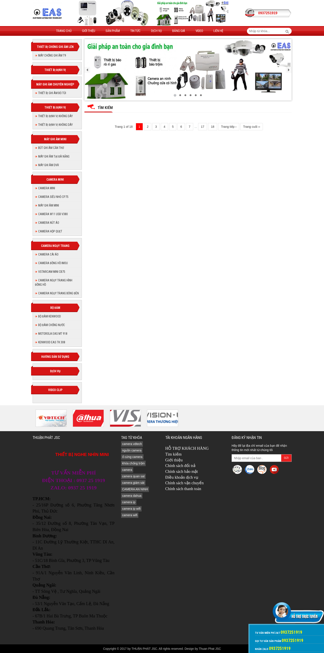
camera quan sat (133, 476)
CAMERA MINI (46, 188)
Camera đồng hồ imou (53, 263)
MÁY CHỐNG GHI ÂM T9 (52, 55)
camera (127, 470)
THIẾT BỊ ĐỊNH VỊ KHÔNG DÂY (55, 116)
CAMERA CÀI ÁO (48, 254)
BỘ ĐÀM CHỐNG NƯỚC (51, 325)
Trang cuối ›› (251, 126)
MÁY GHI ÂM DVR (48, 165)
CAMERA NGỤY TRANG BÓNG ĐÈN (58, 293)
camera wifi (130, 515)
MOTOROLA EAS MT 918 (52, 333)
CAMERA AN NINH (135, 489)
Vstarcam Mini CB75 (51, 271)
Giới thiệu (88, 31)
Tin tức (135, 31)
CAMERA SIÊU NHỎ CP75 (53, 197)
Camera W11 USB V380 (53, 214)
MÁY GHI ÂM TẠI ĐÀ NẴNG (54, 156)
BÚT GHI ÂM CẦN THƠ (51, 148)
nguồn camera (132, 450)
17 (202, 126)
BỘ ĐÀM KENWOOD (49, 316)
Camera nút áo (48, 222)
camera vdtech (132, 444)
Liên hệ (218, 31)
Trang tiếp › (228, 126)
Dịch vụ (156, 31)
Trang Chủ (63, 31)
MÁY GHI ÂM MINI (48, 205)
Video (199, 31)
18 (212, 126)
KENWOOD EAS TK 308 (51, 342)
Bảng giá (178, 31)
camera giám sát (133, 482)
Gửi (286, 457)
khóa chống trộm (133, 463)
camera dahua (132, 495)
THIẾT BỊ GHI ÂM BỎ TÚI (52, 93)
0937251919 (267, 13)
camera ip (128, 502)
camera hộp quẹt (50, 231)
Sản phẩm (113, 31)
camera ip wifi (131, 508)
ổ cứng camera (132, 457)
